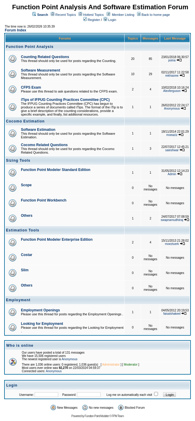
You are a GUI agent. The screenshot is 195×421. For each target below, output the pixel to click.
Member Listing (123, 14)
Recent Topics (65, 14)
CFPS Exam (31, 87)
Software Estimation (38, 130)
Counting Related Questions (45, 57)
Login (110, 20)
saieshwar (172, 150)
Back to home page (156, 14)
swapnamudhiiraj (172, 220)
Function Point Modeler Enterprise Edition (57, 239)
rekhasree (171, 75)
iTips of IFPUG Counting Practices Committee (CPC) (65, 100)
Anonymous (172, 108)
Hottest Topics (93, 14)
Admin (172, 174)
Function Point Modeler (97, 416)
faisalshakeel (172, 313)
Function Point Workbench (43, 200)
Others (27, 215)
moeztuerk (172, 244)
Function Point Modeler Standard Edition (55, 170)
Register (91, 20)
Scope (26, 185)
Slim (24, 270)
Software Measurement (40, 70)
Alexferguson (172, 91)
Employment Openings (40, 310)
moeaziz (171, 135)
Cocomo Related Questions (44, 145)
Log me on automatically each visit (129, 394)
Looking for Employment (42, 324)
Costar (26, 255)
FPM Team (118, 416)
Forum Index (15, 30)
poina (171, 60)
